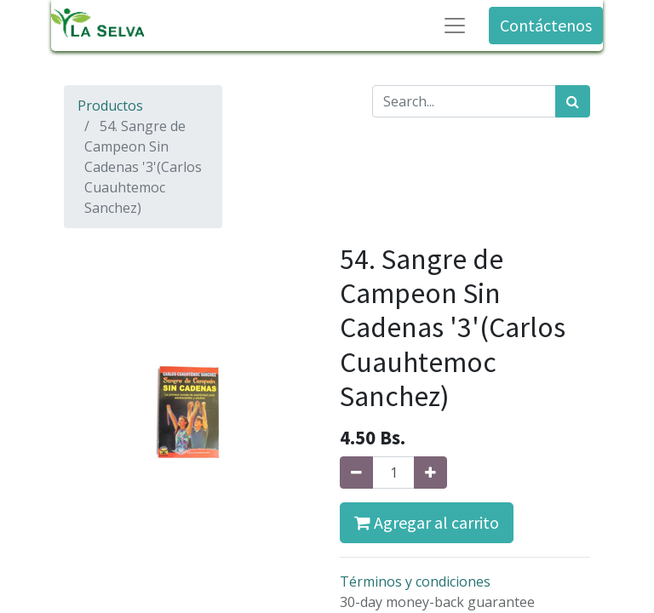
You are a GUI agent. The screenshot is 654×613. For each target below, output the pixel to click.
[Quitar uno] (356, 472)
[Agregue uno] (430, 472)
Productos (110, 105)
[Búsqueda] (572, 101)
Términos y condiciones (415, 581)
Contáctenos (546, 25)
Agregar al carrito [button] (426, 522)
